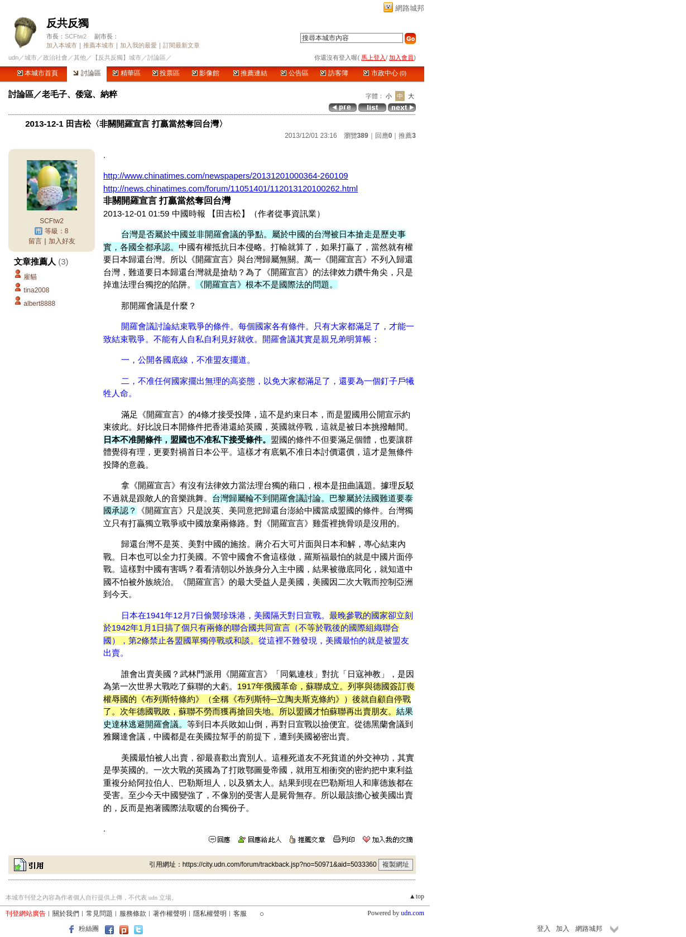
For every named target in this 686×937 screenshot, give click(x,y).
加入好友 (62, 241)
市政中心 (384, 73)
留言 (35, 241)
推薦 (407, 136)
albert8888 (39, 303)
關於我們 (65, 913)
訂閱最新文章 (181, 45)
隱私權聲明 (210, 913)
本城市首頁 (37, 73)
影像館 (205, 73)
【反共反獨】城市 (116, 57)
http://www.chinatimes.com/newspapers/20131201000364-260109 (225, 175)
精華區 (126, 73)
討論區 (86, 73)
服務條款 (132, 913)
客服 (240, 913)
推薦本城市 (98, 45)
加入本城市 (61, 45)
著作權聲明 (169, 913)
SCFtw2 (76, 36)
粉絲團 (89, 929)
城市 (31, 57)
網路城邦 (409, 8)
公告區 (294, 73)
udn (13, 57)
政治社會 (55, 57)
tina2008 (36, 290)
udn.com (412, 913)
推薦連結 (250, 73)
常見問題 (99, 913)
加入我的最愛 (138, 45)
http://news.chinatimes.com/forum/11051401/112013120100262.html (230, 188)
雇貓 (30, 277)
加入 (562, 929)
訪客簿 (334, 73)
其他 (80, 57)
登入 (543, 929)
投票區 (166, 73)
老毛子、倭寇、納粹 (79, 94)
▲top (416, 896)
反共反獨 (67, 23)
